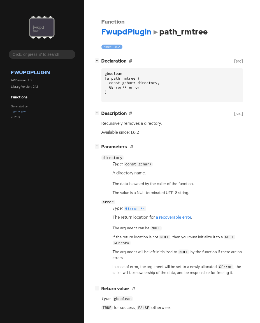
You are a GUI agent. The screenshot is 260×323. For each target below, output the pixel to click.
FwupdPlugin (30, 72)
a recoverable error (173, 217)
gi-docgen (19, 111)
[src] (238, 61)
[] (97, 60)
